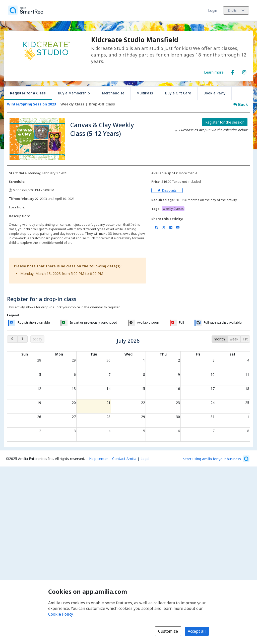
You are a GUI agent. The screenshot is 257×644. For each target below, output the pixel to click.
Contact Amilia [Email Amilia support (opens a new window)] (124, 458)
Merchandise (113, 93)
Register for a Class (28, 93)
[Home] (25, 10)
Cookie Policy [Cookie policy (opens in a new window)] (60, 614)
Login (212, 10)
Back (240, 104)
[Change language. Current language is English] (236, 10)
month (219, 339)
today (37, 339)
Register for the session (224, 122)
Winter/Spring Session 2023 (31, 104)
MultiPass (145, 93)
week (234, 339)
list (245, 339)
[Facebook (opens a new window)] (232, 71)
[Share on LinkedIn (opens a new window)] (170, 227)
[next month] (22, 339)
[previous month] (12, 339)
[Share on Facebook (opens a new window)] (156, 227)
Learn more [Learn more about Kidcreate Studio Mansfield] (214, 72)
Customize (168, 631)
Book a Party (214, 93)
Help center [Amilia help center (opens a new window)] (98, 458)
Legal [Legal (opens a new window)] (145, 458)
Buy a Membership (74, 93)
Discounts (167, 190)
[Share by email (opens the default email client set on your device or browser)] (177, 227)
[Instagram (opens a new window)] (244, 71)
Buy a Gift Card (178, 93)
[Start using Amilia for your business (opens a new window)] (216, 458)
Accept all (197, 631)
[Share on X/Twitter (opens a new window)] (163, 227)
